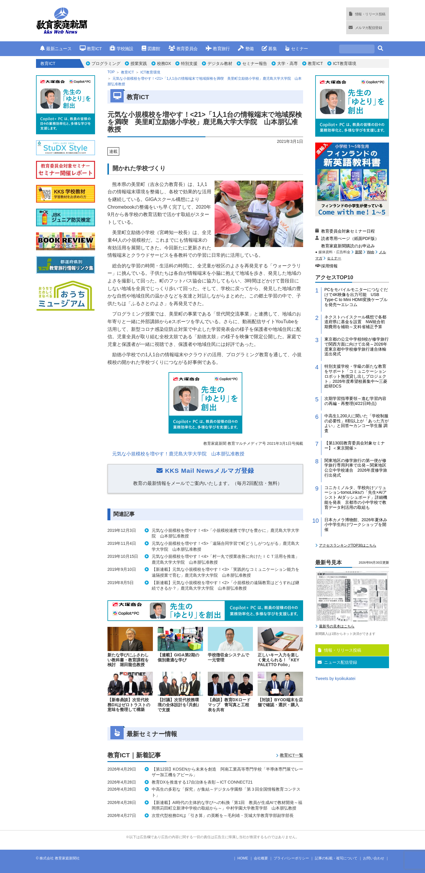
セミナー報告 (254, 63)
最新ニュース (55, 48)
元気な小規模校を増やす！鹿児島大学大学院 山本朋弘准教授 (178, 453)
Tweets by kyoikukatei (335, 752)
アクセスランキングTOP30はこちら (347, 619)
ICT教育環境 (344, 63)
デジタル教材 (219, 63)
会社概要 (261, 858)
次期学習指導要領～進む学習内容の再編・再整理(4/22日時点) (355, 475)
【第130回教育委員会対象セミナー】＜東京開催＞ (354, 519)
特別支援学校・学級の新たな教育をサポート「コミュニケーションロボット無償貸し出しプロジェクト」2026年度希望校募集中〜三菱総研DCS (355, 450)
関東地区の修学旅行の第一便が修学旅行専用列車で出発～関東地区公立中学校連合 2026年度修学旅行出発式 (355, 541)
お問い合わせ (373, 858)
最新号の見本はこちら (336, 700)
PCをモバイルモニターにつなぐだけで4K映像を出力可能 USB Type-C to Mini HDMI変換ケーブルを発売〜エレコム (356, 370)
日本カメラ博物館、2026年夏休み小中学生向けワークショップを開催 (355, 598)
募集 (269, 48)
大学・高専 (287, 63)
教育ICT (91, 48)
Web (370, 326)
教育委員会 (183, 48)
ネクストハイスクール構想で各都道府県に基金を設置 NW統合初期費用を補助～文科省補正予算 (355, 395)
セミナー (296, 48)
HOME (243, 858)
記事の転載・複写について (336, 858)
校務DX (164, 63)
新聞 (358, 326)
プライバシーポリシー (291, 858)
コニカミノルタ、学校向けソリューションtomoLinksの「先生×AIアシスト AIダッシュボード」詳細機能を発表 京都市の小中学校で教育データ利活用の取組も (355, 571)
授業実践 (138, 63)
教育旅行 (218, 48)
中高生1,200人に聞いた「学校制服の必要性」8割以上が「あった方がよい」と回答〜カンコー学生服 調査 (356, 497)
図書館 (151, 48)
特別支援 (189, 63)
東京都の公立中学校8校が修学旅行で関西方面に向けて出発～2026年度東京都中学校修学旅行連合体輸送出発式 (356, 420)
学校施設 (121, 48)
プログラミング (105, 63)
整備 (246, 48)
